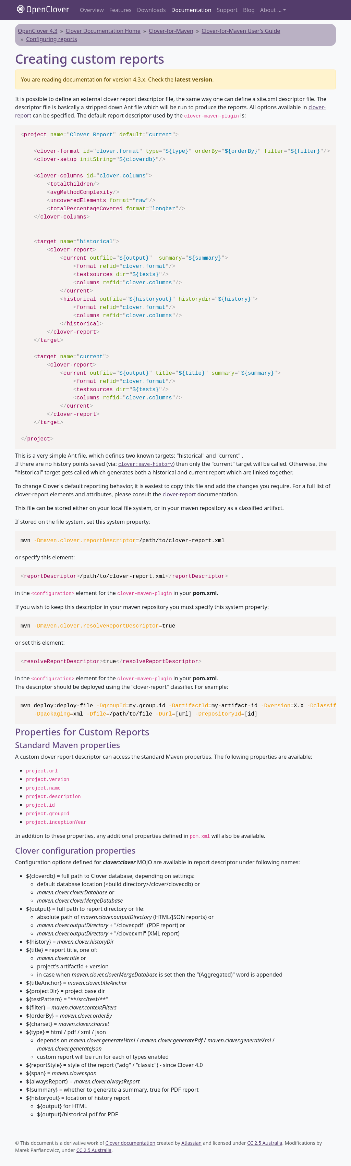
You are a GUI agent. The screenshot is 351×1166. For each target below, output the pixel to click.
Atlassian (191, 1143)
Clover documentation (130, 1143)
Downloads (151, 10)
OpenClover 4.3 (37, 31)
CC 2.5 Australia (264, 1143)
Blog (249, 10)
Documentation (191, 10)
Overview (92, 10)
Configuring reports (51, 39)
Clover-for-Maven (171, 31)
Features (120, 10)
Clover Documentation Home (103, 31)
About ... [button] (270, 10)
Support (227, 10)
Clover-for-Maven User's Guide (241, 31)
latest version (193, 79)
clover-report (179, 494)
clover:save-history (145, 464)
